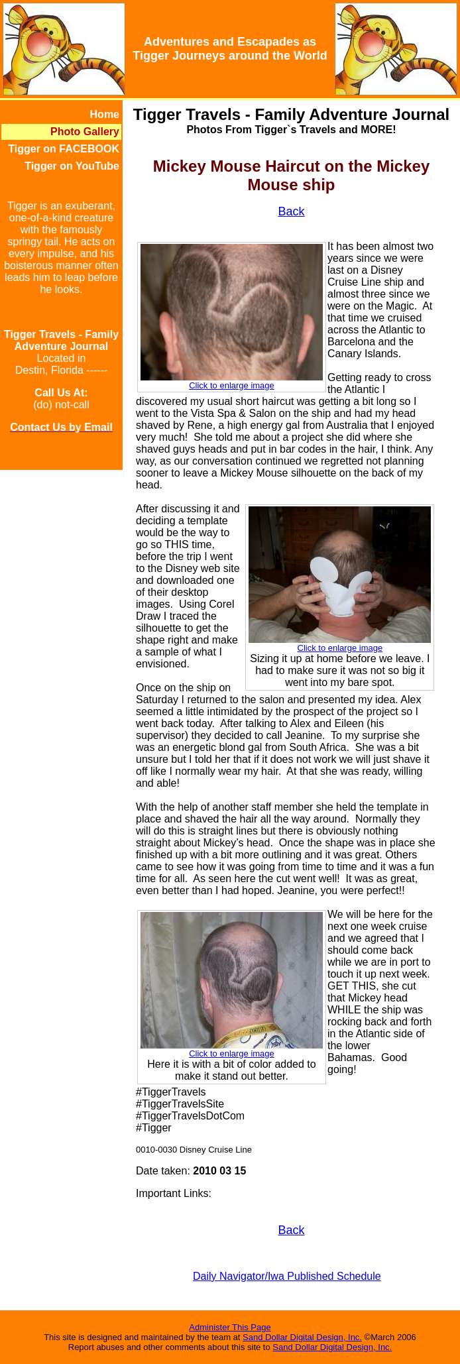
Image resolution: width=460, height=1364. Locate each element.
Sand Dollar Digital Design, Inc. (302, 1337)
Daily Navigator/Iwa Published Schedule (287, 1276)
